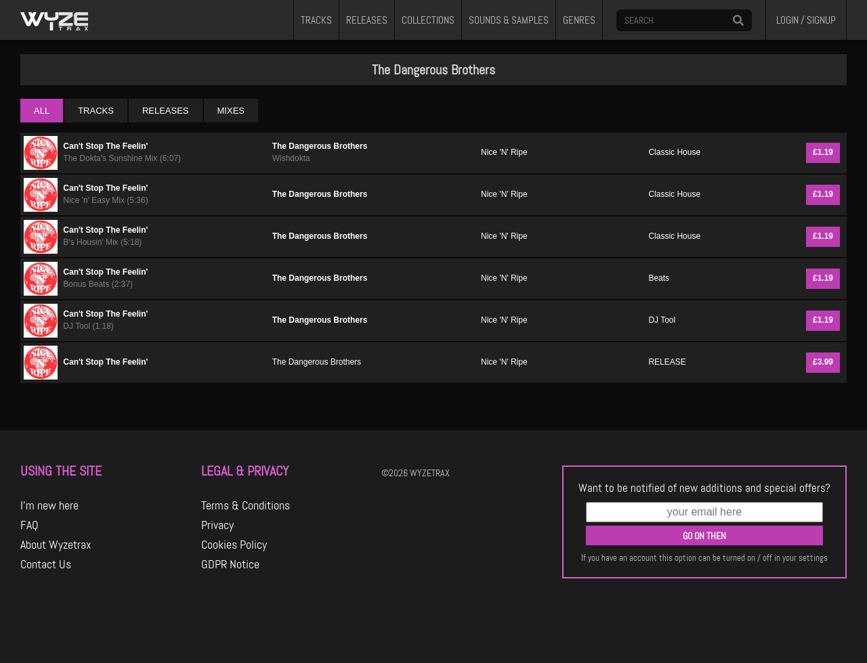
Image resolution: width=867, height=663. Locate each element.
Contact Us (45, 564)
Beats (658, 278)
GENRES (579, 20)
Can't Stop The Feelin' (105, 146)
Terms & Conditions (245, 505)
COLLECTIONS (428, 20)
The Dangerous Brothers (320, 146)
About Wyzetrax (55, 544)
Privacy (217, 525)
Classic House (674, 152)
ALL (41, 111)
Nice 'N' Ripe (504, 152)
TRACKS (316, 20)
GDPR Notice (230, 564)
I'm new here (49, 505)
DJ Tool (661, 320)
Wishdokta (291, 158)
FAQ (29, 525)
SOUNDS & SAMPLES (509, 20)
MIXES (231, 111)
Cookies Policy (234, 544)
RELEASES (366, 20)
